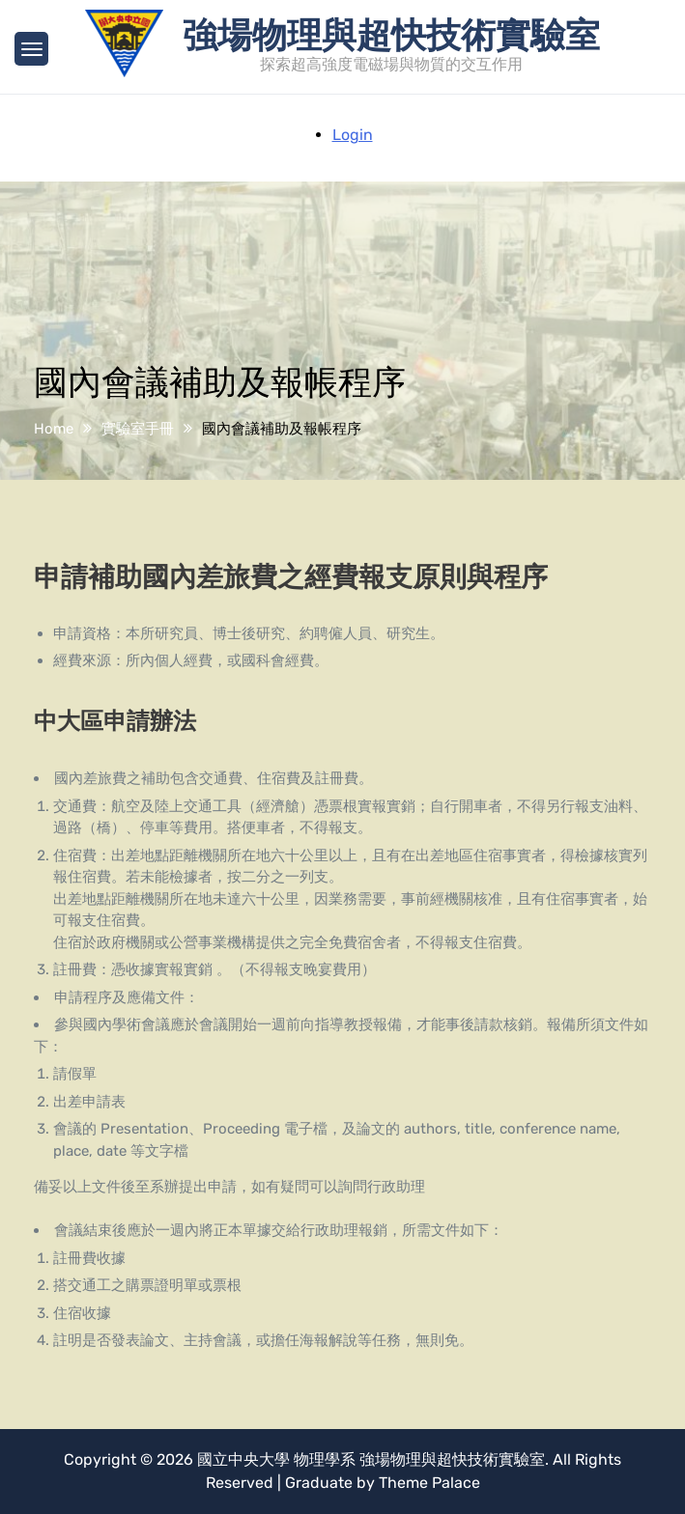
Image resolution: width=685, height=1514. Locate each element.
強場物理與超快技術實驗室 (391, 33)
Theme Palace (429, 1482)
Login (352, 135)
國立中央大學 (243, 1459)
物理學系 (325, 1459)
